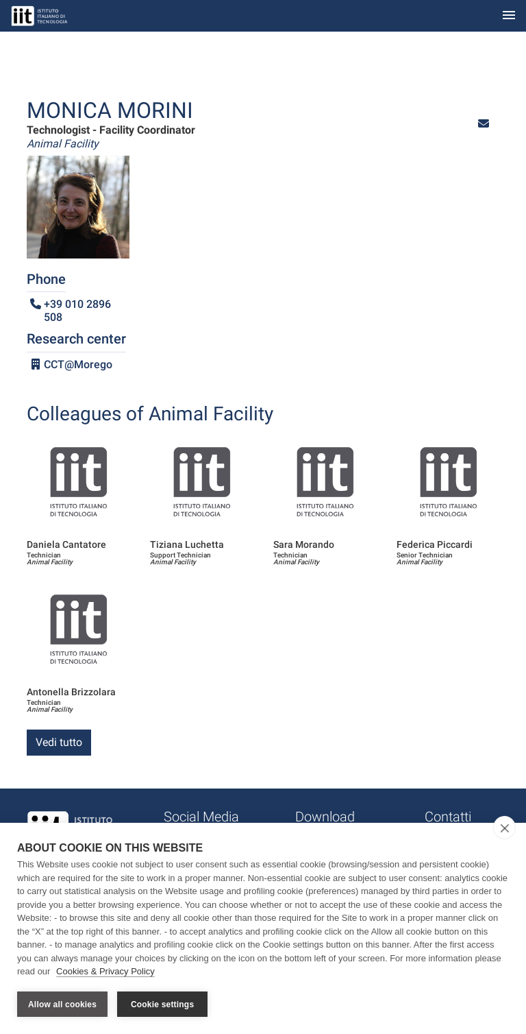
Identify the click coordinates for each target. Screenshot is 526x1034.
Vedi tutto (59, 742)
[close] (504, 827)
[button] (483, 123)
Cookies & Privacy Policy (105, 971)
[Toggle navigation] (509, 16)
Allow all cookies (62, 1004)
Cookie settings (162, 1004)
